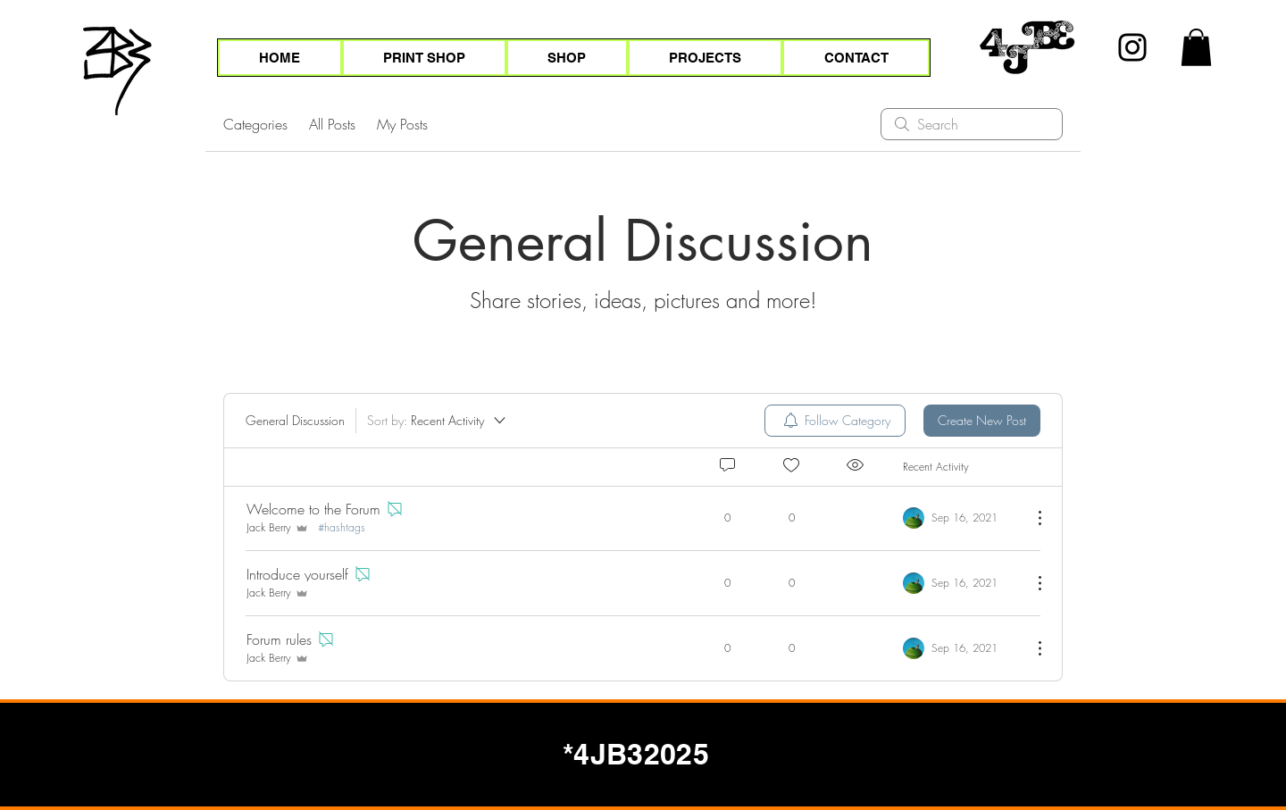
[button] (1196, 47)
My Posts (402, 124)
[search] (972, 124)
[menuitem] (835, 421)
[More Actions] (1030, 518)
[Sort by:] (437, 420)
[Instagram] (1132, 47)
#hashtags (341, 528)
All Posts (332, 124)
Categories (255, 124)
